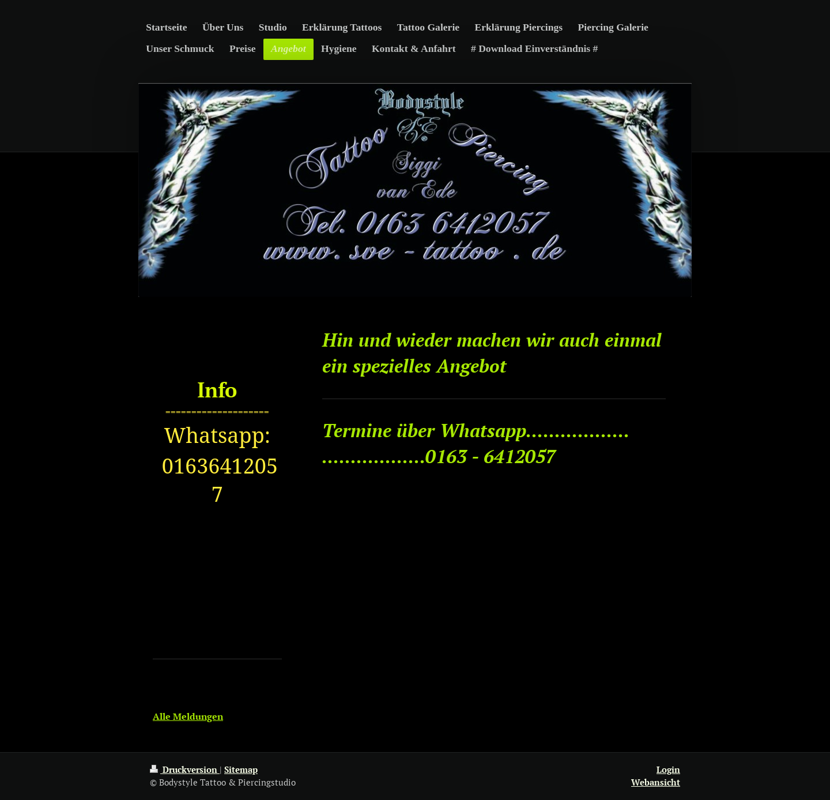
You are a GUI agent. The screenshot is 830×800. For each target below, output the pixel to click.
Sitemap (241, 769)
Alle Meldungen (188, 716)
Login (668, 769)
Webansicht (655, 782)
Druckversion (185, 769)
